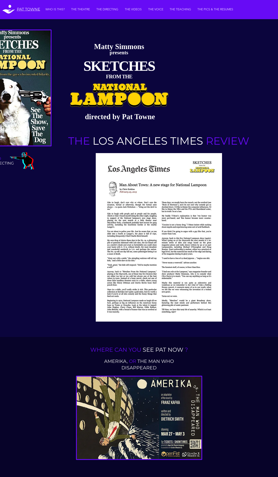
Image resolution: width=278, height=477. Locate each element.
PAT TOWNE (28, 9)
